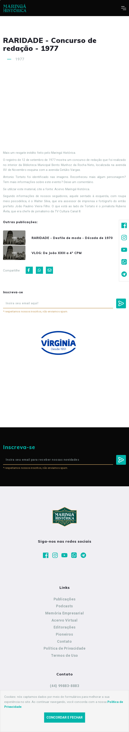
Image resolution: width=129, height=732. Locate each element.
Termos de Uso (64, 657)
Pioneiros (64, 636)
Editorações (65, 628)
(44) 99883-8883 (64, 687)
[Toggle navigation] (123, 8)
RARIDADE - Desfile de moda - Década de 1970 (74, 238)
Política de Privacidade (65, 650)
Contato (64, 643)
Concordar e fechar (64, 717)
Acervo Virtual (64, 622)
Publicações (65, 600)
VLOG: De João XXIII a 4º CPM (59, 254)
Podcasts (64, 607)
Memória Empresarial (64, 614)
